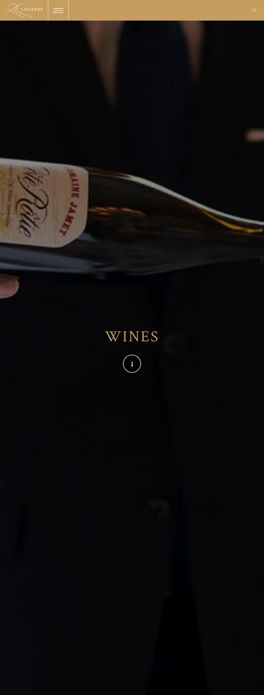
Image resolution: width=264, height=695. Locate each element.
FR (253, 10)
